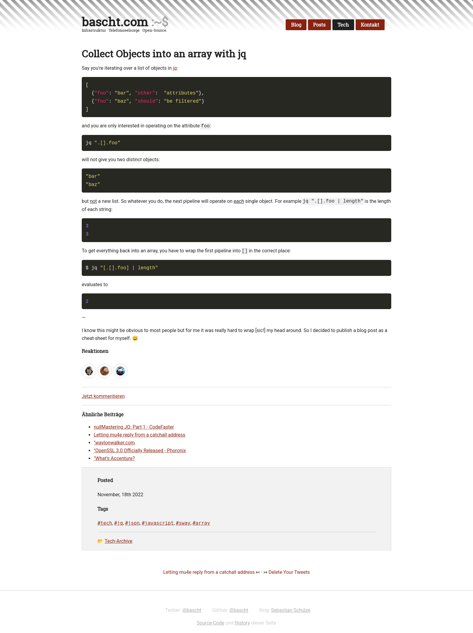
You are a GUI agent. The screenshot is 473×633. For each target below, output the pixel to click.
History (242, 623)
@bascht (191, 610)
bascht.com (115, 22)
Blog (296, 24)
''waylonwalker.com (114, 443)
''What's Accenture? (114, 458)
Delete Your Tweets (289, 572)
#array (201, 523)
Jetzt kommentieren (103, 396)
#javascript (158, 523)
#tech (104, 523)
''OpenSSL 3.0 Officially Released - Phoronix (140, 450)
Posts (319, 24)
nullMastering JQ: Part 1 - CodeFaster (134, 427)
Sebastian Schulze (290, 610)
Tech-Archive (118, 541)
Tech (343, 24)
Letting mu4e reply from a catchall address (139, 435)
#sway (183, 523)
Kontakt (370, 24)
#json (132, 523)
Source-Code (210, 623)
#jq (118, 523)
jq (175, 68)
